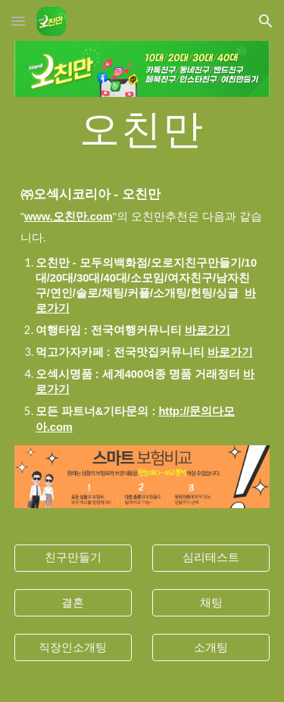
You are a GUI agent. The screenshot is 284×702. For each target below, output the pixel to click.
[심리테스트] (211, 558)
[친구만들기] (73, 558)
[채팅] (211, 603)
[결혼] (73, 603)
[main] (142, 127)
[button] (18, 21)
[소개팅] (211, 647)
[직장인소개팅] (73, 647)
